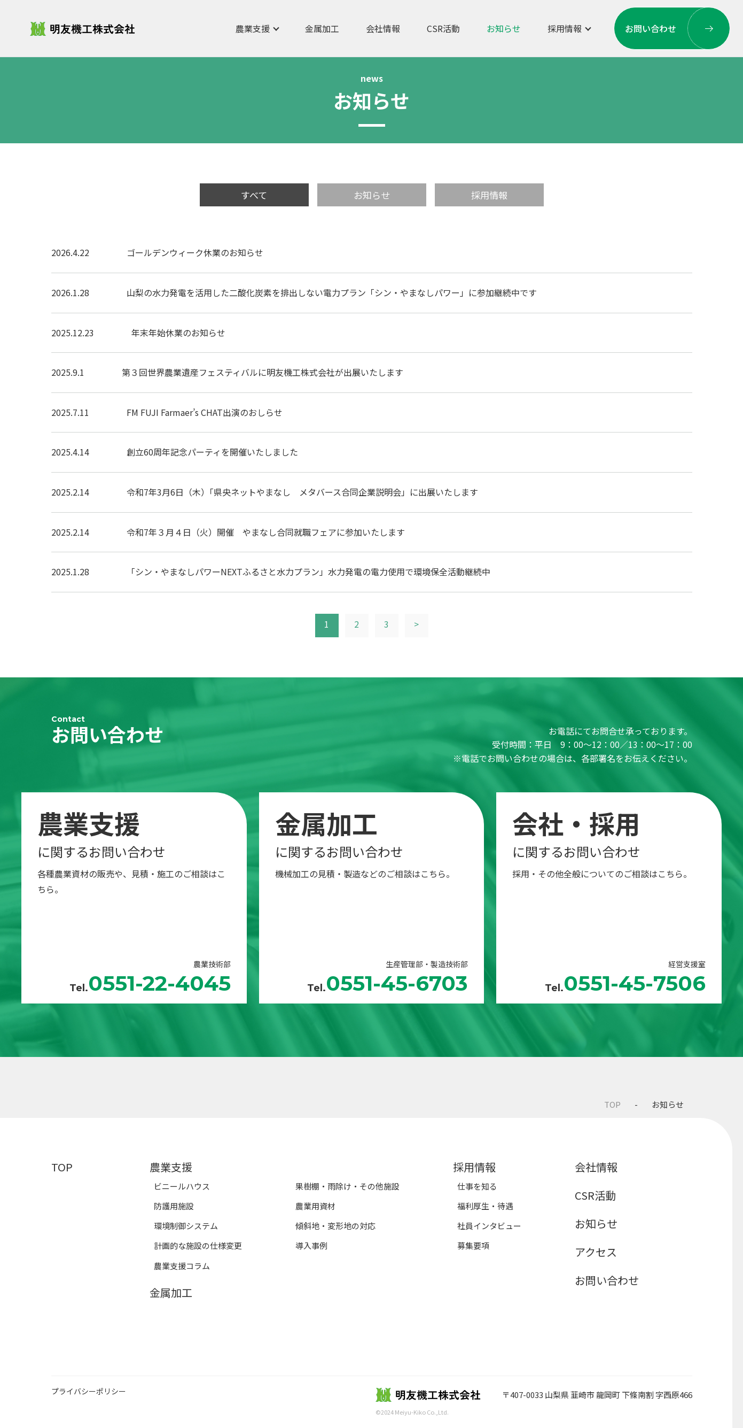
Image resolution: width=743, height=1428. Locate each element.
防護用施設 (174, 1205)
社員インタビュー (489, 1225)
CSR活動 (443, 28)
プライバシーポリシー (88, 1391)
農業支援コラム (182, 1265)
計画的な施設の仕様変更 (198, 1245)
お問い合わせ (677, 28)
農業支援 (253, 28)
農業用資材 (315, 1205)
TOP (612, 1104)
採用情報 (565, 28)
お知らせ (504, 28)
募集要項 (473, 1245)
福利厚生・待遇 (485, 1205)
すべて (254, 195)
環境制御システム (186, 1225)
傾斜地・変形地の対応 (335, 1225)
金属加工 (322, 28)
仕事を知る (477, 1186)
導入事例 (311, 1245)
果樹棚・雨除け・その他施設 (347, 1186)
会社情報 (383, 28)
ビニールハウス (182, 1186)
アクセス (596, 1252)
